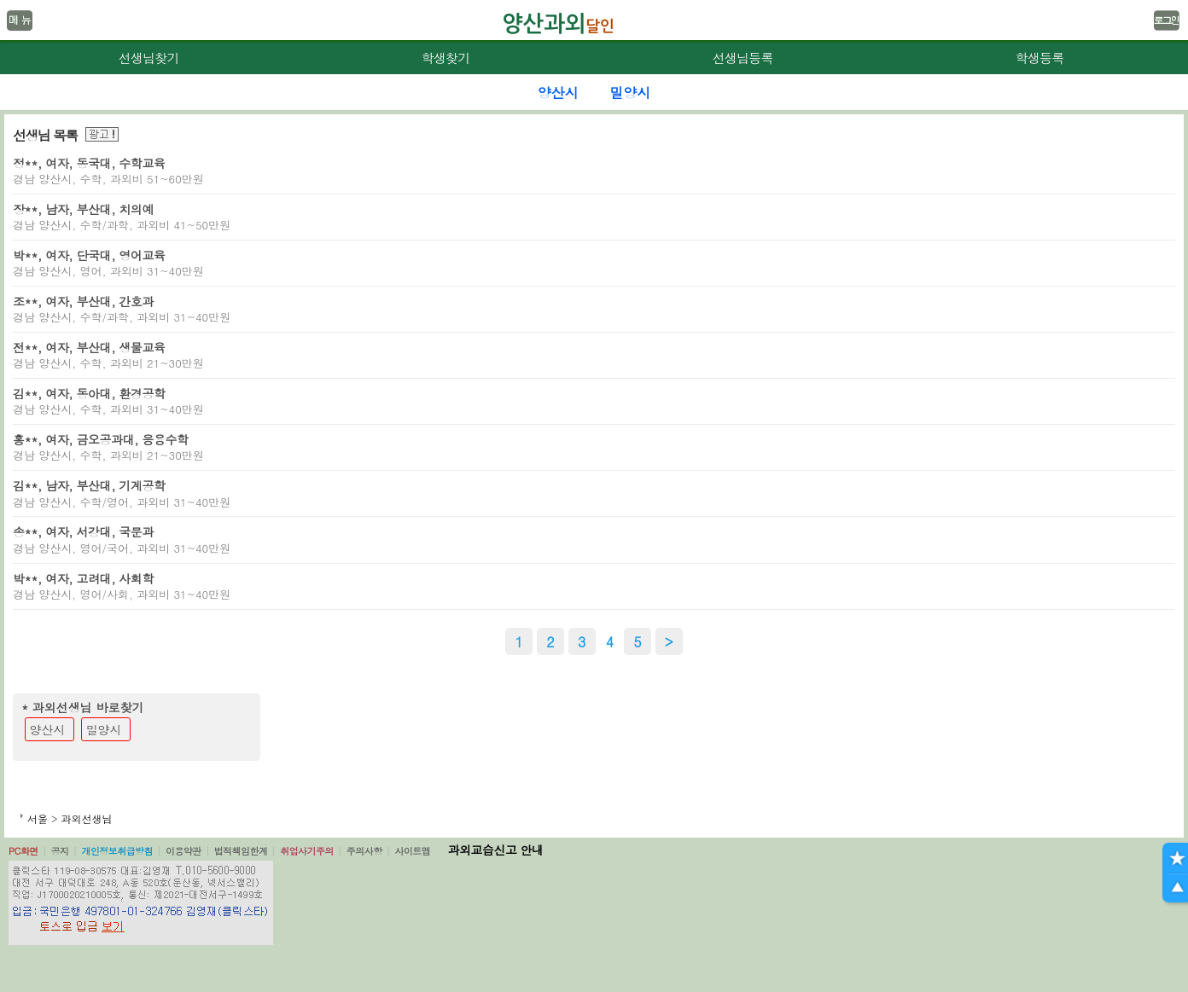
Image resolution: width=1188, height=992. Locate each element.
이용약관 (183, 850)
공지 (60, 850)
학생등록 (1040, 58)
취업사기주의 (307, 850)
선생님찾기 (148, 58)
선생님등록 (742, 58)
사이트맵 (412, 850)
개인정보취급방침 (117, 850)
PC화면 (23, 850)
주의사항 (364, 850)
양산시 (48, 729)
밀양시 (104, 729)
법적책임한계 (241, 850)
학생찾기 (446, 58)
